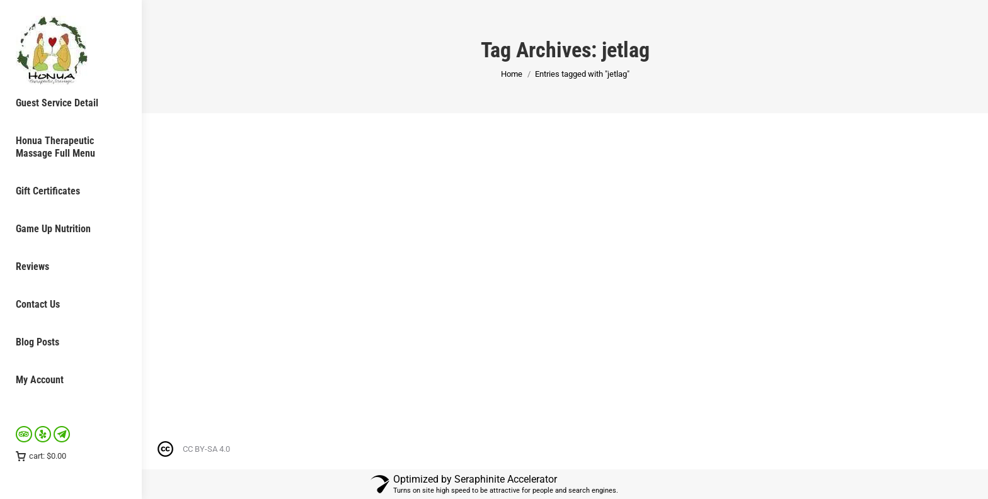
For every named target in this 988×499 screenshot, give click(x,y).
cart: (41, 456)
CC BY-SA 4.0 (206, 449)
